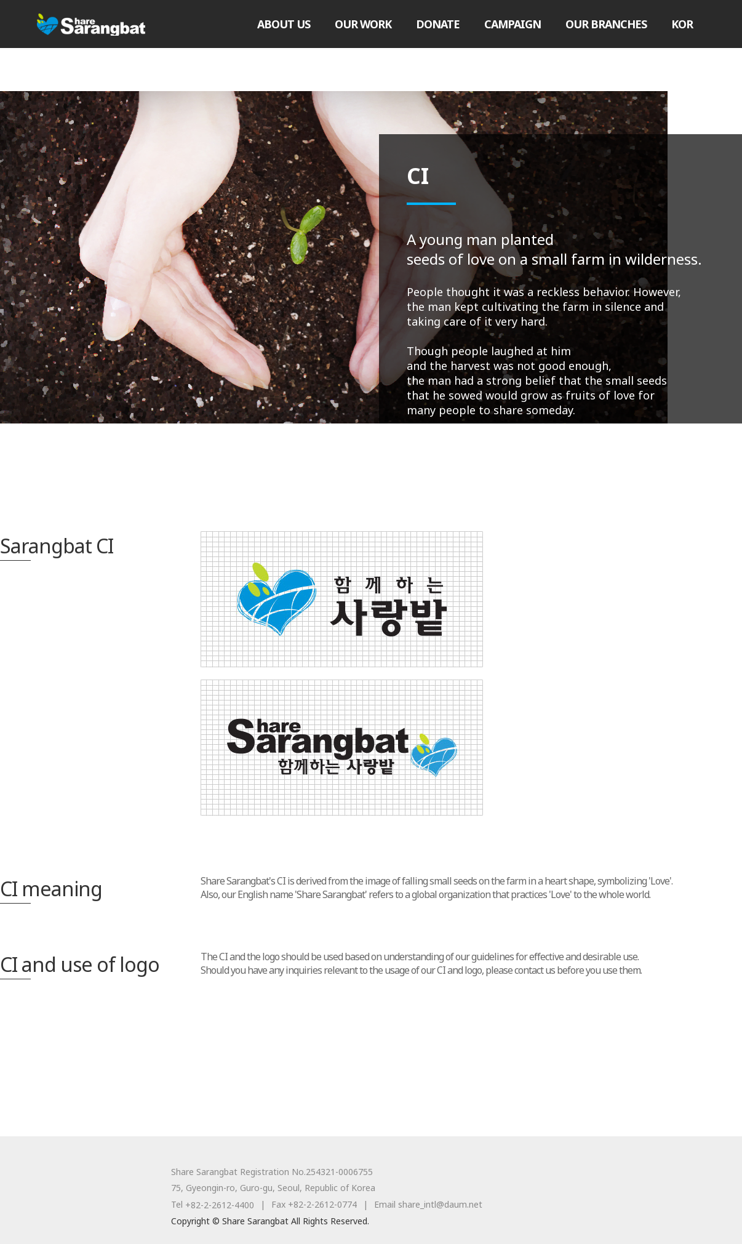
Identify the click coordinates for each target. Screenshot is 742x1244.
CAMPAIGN (512, 24)
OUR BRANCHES (606, 24)
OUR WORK (363, 24)
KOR (682, 24)
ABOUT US (283, 24)
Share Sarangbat (91, 25)
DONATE (438, 24)
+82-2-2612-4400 (219, 1205)
